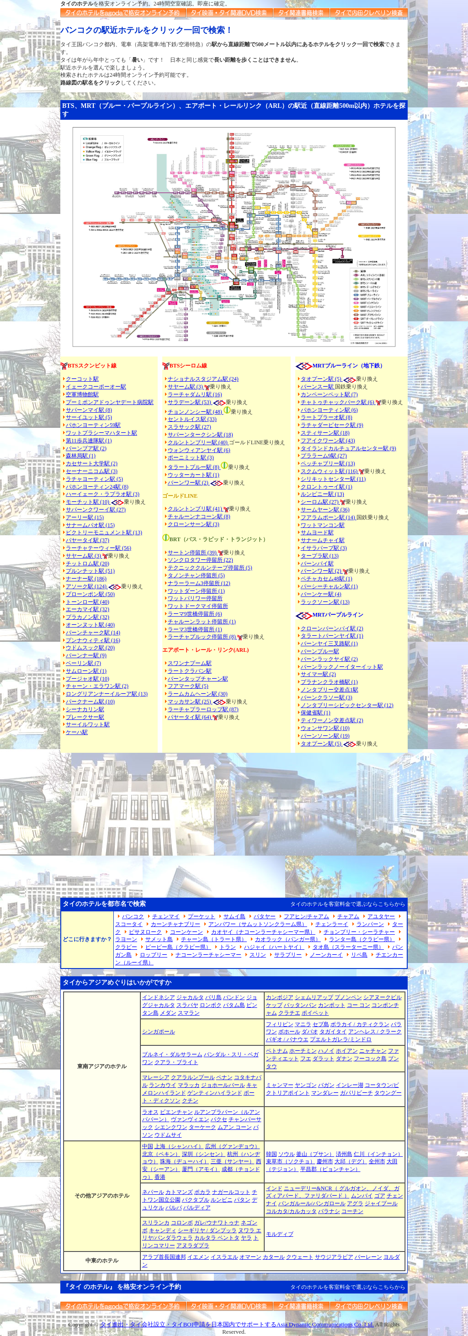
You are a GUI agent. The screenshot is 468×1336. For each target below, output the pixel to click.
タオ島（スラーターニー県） (348, 947)
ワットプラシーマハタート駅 (101, 433)
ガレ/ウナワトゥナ (216, 1222)
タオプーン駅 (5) (322, 379)
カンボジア (279, 997)
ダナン (344, 1058)
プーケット (201, 916)
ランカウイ (162, 1085)
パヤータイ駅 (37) (87, 540)
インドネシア (158, 997)
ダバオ (310, 1031)
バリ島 (213, 997)
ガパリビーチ (356, 1093)
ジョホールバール (223, 1085)
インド (274, 1188)
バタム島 (234, 1005)
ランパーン (370, 924)
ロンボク (211, 1005)
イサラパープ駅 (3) (324, 548)
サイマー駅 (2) (318, 674)
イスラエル (224, 1257)
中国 (147, 1146)
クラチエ (289, 1013)
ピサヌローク (145, 932)
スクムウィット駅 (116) (330, 471)
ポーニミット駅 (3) (191, 457)
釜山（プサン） (315, 1154)
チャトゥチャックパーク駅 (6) (338, 402)
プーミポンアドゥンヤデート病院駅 (110, 402)
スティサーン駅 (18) (325, 433)
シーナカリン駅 (85, 709)
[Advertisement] (234, 821)
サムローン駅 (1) (86, 671)
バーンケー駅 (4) (321, 594)
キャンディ (162, 1230)
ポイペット (315, 1013)
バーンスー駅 (318, 386)
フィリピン (279, 1024)
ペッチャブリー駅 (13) (328, 463)
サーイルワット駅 (88, 724)
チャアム (348, 916)
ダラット (324, 1058)
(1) (215, 475)
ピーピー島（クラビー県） (178, 947)
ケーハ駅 (77, 732)
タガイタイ (333, 1031)
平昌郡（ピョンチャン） (330, 1169)
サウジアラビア (334, 1257)
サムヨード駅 (317, 532)
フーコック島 (370, 1058)
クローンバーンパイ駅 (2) (332, 628)
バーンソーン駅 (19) (325, 736)
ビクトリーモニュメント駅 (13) (104, 532)
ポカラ (202, 1192)
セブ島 (321, 1024)
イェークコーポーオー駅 (96, 386)
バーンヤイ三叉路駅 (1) (329, 643)
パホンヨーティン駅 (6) (329, 410)
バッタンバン (300, 1005)
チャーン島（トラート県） (214, 939)
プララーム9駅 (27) (324, 455)
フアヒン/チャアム (306, 916)
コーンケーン (186, 932)
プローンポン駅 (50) (90, 594)
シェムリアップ (314, 997)
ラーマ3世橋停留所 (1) (195, 629)
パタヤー (265, 916)
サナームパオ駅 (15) (90, 525)
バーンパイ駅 (317, 563)
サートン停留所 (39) (193, 552)
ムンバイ (362, 1195)
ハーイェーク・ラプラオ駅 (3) (102, 494)
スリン (258, 955)
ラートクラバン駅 (190, 671)
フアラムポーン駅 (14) (328, 517)
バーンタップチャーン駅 (198, 679)
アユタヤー (381, 916)
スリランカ (156, 1222)
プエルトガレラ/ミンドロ (341, 1039)
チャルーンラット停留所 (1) (202, 621)
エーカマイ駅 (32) (87, 609)
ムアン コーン (235, 1127)
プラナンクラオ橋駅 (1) (329, 682)
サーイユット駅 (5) (89, 417)
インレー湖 (349, 1085)
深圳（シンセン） (204, 1154)
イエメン (198, 1257)
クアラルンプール (193, 1077)
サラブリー (288, 955)
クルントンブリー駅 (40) (198, 442)
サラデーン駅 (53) (190, 402)
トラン (227, 947)
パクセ (219, 1119)
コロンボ (182, 1222)
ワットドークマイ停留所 (198, 606)
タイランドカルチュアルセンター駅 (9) (348, 448)
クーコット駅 (82, 379)
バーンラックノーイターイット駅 (342, 667)
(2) (205, 482)
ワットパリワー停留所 (195, 598)
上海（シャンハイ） (179, 1146)
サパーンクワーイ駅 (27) (96, 509)
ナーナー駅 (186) (86, 578)
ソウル (286, 1154)
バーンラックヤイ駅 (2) (329, 659)
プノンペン (348, 997)
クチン (190, 1100)
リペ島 (359, 955)
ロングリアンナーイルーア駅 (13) (107, 694)
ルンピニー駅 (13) (322, 494)
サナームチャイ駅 (323, 540)
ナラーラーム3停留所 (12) (199, 583)
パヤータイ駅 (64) (190, 717)
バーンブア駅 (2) (86, 448)
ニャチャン (373, 1051)
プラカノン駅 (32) (87, 617)
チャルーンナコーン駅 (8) (199, 516)
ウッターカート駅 (190, 475)
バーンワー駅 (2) (322, 571)
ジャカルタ (190, 997)
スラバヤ (187, 1005)
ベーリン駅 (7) (83, 663)
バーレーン (368, 1257)
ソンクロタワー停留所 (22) (200, 560)
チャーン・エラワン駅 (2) (97, 686)
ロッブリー (153, 955)
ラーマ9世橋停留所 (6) (195, 614)
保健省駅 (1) (315, 712)
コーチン (352, 1211)
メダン (168, 1013)
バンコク (133, 916)
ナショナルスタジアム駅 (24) (203, 379)
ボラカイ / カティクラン (359, 1024)
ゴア (379, 1195)
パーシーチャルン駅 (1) (329, 586)
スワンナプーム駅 (190, 663)
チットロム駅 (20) (87, 563)
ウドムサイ (168, 1135)
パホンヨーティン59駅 (93, 425)
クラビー (126, 947)
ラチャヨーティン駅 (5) (94, 479)
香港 (159, 1177)
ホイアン (347, 1051)
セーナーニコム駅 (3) (91, 471)
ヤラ (246, 1238)
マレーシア (156, 1077)
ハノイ (326, 1051)
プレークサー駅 (85, 717)
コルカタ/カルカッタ (291, 1211)
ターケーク (202, 1127)
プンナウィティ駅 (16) (93, 640)
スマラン (189, 1013)
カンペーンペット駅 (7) (329, 394)
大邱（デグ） (351, 1161)
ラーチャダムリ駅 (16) (195, 394)
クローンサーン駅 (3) (193, 524)
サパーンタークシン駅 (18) (200, 434)
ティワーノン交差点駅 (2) (332, 720)
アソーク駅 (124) (87, 586)
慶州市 (325, 1161)
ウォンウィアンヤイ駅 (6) (199, 450)
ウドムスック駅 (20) (90, 647)
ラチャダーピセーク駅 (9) (332, 425)
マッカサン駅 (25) (190, 701)
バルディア (197, 1207)
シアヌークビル (382, 997)
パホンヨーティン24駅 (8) (97, 487)
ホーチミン (303, 1051)
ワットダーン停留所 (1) (196, 591)
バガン (326, 1085)
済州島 (344, 1154)
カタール (274, 1257)
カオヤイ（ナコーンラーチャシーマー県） (263, 932)
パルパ (173, 1207)
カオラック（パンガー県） (288, 939)
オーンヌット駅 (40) (90, 625)
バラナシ (329, 1211)
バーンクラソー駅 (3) (326, 697)
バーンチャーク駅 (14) (93, 632)
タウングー (388, 1093)
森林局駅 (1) (81, 455)
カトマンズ (179, 1192)
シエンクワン (170, 1127)
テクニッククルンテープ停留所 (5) (210, 567)
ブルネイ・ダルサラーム (172, 1054)
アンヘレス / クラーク (375, 1031)
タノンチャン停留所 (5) (196, 575)
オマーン (250, 1257)
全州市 (377, 1161)
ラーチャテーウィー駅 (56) (98, 548)
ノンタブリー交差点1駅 (329, 690)
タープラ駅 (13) (320, 556)
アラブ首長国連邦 (164, 1257)
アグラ (355, 1203)
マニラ (303, 1024)
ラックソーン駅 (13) (325, 602)
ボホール (289, 1031)
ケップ (274, 1005)
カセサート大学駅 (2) (91, 463)
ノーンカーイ (326, 955)
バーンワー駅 (184, 482)
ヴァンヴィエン (190, 1119)
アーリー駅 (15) (85, 517)
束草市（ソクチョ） (290, 1161)
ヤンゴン (306, 1085)
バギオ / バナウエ (287, 1039)
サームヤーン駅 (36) (325, 509)
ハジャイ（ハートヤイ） (274, 947)
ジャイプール (381, 1203)
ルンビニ (222, 1200)
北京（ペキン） (161, 1154)
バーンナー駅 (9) (86, 655)
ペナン (224, 1077)
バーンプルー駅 (320, 651)
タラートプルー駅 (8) (194, 467)
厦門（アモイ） (201, 1169)
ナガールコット (231, 1192)
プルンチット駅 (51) (90, 571)
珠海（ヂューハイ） (184, 1161)
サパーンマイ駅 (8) (89, 410)
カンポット (332, 1005)
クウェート (300, 1257)
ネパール (153, 1192)
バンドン (234, 997)
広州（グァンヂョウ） (232, 1146)
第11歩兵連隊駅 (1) (89, 440)
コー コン (358, 1005)
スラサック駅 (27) (189, 427)
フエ (305, 1058)
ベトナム (277, 1051)
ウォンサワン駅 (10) (325, 728)
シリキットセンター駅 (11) (333, 479)
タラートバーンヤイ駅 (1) (332, 636)
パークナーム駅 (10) (90, 701)
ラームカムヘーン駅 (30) (198, 694)
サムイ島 (234, 916)
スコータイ (129, 924)
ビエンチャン (176, 1112)
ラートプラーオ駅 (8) (326, 417)
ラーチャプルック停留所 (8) (202, 636)
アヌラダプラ (192, 1245)
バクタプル (195, 1200)
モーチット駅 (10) (95, 502)
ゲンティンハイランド (214, 1093)
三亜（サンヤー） (233, 1161)
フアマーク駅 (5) (188, 686)
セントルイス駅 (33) (192, 419)
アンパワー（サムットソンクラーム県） (257, 924)
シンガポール (158, 1031)
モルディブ (279, 1234)
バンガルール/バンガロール (312, 1203)
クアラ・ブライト (176, 1062)
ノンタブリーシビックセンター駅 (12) (347, 705)
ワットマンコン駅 (323, 525)
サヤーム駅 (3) (84, 556)
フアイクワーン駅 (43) (328, 440)
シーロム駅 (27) (320, 502)
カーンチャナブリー (175, 924)
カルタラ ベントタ (216, 1238)
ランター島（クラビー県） (362, 939)
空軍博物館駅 (82, 394)
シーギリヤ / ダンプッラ (207, 1230)
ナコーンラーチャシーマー (208, 955)
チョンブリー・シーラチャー (359, 932)
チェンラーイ (331, 924)
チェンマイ (166, 916)
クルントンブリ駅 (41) (195, 509)
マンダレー (325, 1093)
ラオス (150, 1112)
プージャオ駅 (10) (87, 679)
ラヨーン (126, 939)
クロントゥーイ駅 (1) (326, 487)
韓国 (271, 1154)
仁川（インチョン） (378, 1154)
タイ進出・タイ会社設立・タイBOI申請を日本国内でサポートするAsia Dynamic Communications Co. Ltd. (237, 1324)
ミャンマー (279, 1085)
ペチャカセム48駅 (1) (326, 578)
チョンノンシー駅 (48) (195, 412)
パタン (242, 1200)
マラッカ (189, 1085)
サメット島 (159, 939)
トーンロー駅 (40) (87, 602)
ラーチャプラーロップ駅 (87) (203, 709)
